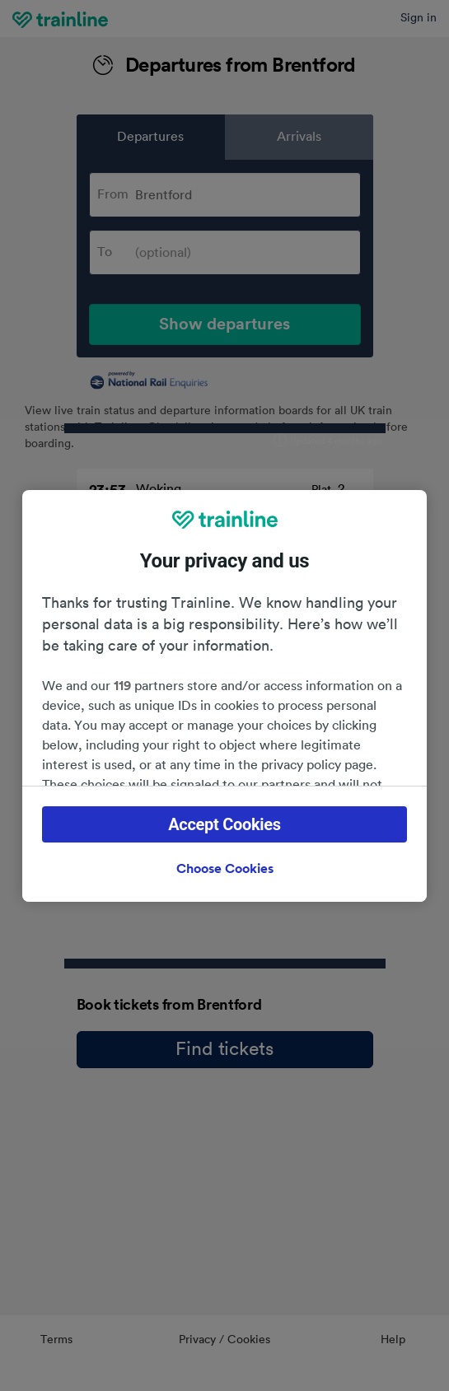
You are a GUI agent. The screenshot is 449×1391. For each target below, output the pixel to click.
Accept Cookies (224, 824)
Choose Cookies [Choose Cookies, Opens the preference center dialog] (225, 868)
